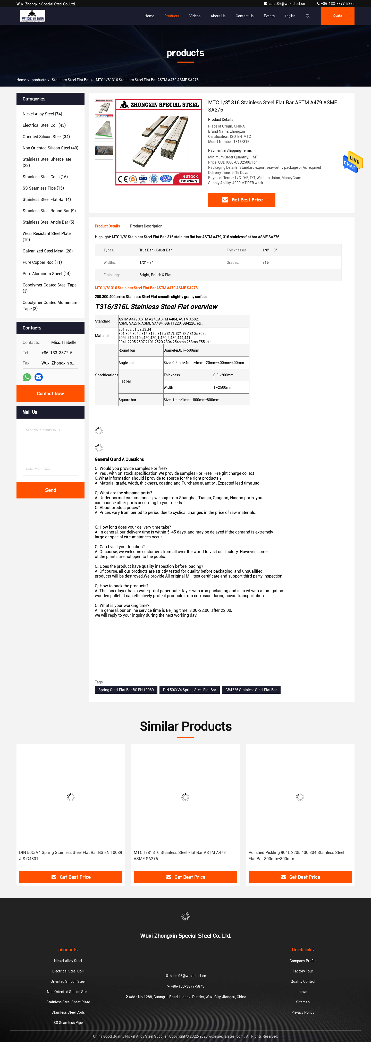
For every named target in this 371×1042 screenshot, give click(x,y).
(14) (47, 273)
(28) (48, 251)
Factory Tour (303, 971)
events (269, 16)
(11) (42, 262)
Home (149, 16)
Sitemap (303, 1002)
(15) (43, 188)
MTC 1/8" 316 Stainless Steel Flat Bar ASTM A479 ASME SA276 (180, 855)
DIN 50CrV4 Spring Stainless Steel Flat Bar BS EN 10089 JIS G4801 (70, 855)
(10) (47, 236)
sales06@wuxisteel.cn (285, 4)
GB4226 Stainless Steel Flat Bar (251, 690)
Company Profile (303, 961)
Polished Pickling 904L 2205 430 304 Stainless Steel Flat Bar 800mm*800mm (296, 855)
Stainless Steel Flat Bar (71, 80)
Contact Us (245, 16)
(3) (50, 288)
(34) (46, 136)
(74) (42, 114)
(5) (48, 222)
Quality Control (303, 981)
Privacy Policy (302, 1012)
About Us (218, 16)
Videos (194, 16)
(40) (50, 148)
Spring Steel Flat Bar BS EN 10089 (126, 690)
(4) (47, 199)
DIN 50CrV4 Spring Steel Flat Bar (189, 690)
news (303, 992)
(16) (45, 176)
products (39, 80)
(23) (47, 162)
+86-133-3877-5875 (335, 4)
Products (171, 16)
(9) (49, 210)
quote (337, 16)
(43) (44, 125)
